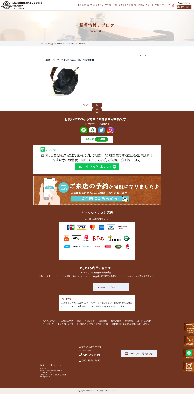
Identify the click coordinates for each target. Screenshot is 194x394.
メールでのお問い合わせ (138, 353)
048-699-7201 (47, 373)
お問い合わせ (184, 7)
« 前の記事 (85, 105)
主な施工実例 (111, 5)
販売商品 (103, 321)
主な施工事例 (67, 321)
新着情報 (129, 321)
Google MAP (45, 377)
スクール (149, 5)
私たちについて (85, 5)
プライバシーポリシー (62, 324)
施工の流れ (139, 5)
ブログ (158, 5)
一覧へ (97, 105)
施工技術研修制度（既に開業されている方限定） (135, 324)
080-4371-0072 (91, 360)
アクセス (166, 5)
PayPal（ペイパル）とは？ (111, 287)
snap (79, 321)
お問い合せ (116, 321)
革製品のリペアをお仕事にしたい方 (93, 324)
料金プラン (98, 5)
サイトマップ (42, 324)
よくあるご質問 (125, 5)
